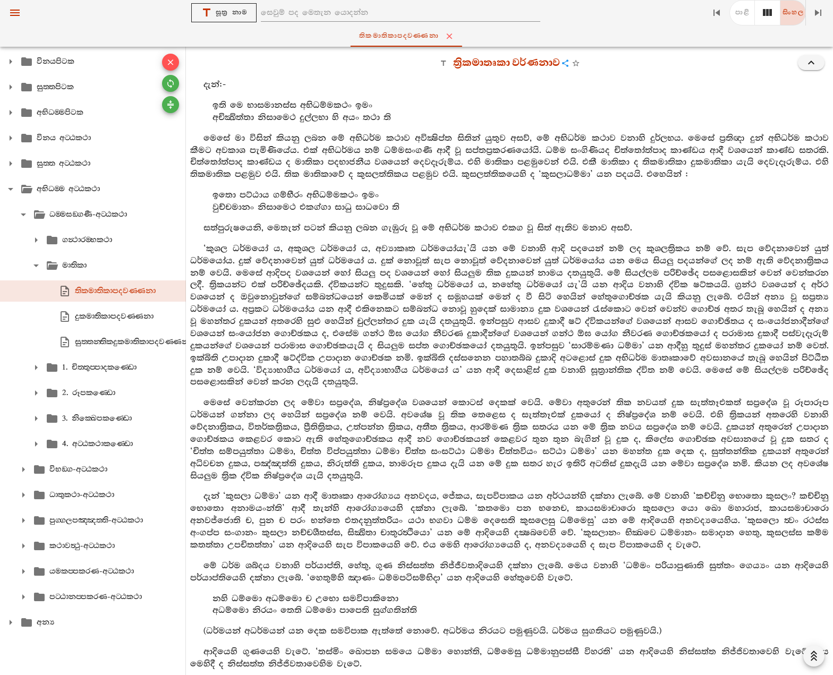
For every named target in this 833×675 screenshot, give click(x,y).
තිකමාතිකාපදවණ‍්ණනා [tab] (418, 36)
